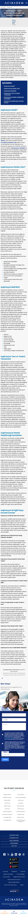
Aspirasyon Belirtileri (10, 91)
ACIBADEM (14, 835)
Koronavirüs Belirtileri (21, 797)
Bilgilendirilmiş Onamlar (19, 877)
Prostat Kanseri (20, 814)
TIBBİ (14, 843)
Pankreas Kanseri (20, 811)
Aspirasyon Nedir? (9, 86)
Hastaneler (14, 871)
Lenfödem (20, 803)
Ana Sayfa (5, 871)
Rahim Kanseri (20, 817)
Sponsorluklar (6, 877)
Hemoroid (7, 808)
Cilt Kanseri (7, 803)
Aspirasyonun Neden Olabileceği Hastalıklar (14, 97)
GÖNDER (5, 759)
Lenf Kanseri (21, 800)
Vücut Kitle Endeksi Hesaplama (20, 820)
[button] (5, 719)
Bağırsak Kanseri (7, 797)
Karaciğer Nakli (7, 817)
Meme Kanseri (20, 806)
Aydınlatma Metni (9, 738)
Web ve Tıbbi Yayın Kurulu (10, 885)
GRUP (14, 840)
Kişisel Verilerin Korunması (14, 879)
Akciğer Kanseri (7, 794)
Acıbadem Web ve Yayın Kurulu (11, 669)
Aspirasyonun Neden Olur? (12, 88)
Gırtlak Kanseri (7, 806)
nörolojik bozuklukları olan (9, 142)
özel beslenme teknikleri (18, 148)
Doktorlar (23, 871)
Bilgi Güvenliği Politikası (14, 882)
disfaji (2, 140)
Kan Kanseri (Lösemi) (7, 814)
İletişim (22, 885)
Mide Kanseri (21, 808)
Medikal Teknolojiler (8, 874)
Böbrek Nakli (7, 800)
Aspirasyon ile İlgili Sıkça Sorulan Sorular (14, 101)
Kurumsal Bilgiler (21, 874)
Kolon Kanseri (20, 794)
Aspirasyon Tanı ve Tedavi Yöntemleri (12, 94)
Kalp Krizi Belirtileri (7, 811)
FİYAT (14, 846)
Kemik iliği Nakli (7, 820)
